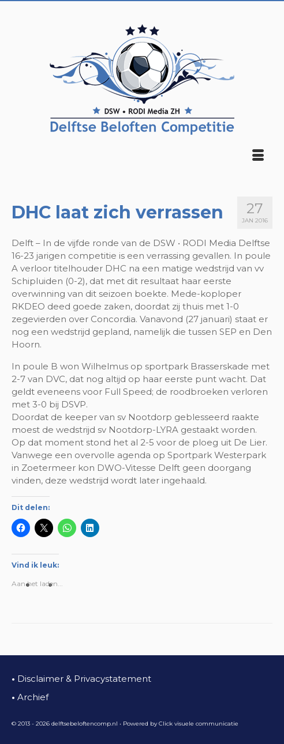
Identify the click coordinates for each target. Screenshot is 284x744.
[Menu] (258, 156)
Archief (30, 697)
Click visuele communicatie (198, 723)
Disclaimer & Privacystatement (81, 678)
